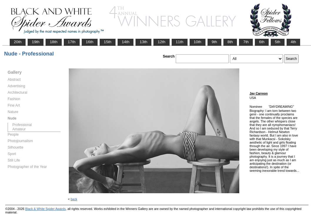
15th (108, 42)
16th (90, 42)
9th (214, 42)
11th (180, 42)
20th (18, 42)
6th (262, 42)
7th (246, 42)
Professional (22, 125)
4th (293, 42)
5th (278, 42)
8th (230, 42)
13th (143, 42)
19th (36, 42)
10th (197, 42)
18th (53, 42)
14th (125, 42)
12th (161, 42)
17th (72, 42)
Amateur (19, 129)
